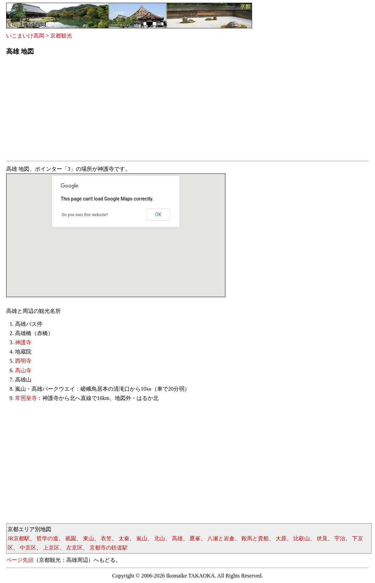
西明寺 (23, 361)
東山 (88, 538)
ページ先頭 (19, 560)
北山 (159, 538)
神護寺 (23, 342)
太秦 (124, 538)
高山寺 (23, 370)
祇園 (70, 538)
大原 (281, 538)
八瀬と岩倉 (221, 538)
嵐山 (141, 538)
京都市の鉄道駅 (108, 548)
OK (158, 214)
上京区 (51, 548)
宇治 (339, 538)
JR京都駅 (19, 538)
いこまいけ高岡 (25, 36)
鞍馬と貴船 (255, 538)
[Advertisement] (187, 110)
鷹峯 (195, 538)
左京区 (74, 548)
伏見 (322, 538)
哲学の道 (47, 538)
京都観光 (61, 36)
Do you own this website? (85, 214)
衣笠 (106, 538)
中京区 (28, 548)
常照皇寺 (26, 398)
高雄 (177, 538)
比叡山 (301, 538)
